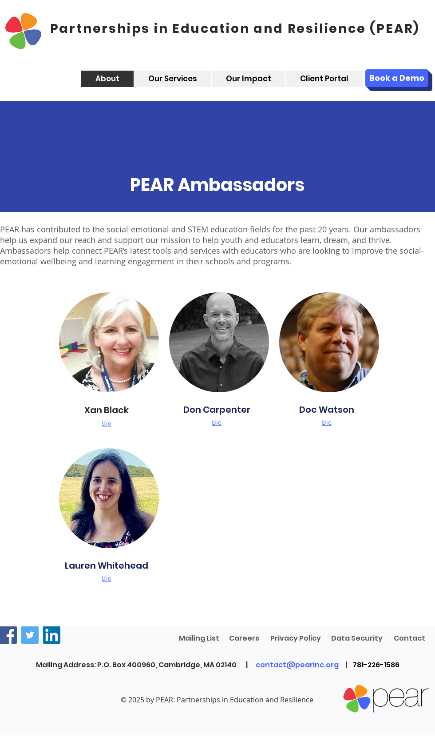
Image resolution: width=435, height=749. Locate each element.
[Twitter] (30, 635)
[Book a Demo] (396, 78)
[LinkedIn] (51, 635)
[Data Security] (357, 638)
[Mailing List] (199, 638)
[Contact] (409, 638)
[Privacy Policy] (295, 638)
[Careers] (244, 638)
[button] (106, 423)
